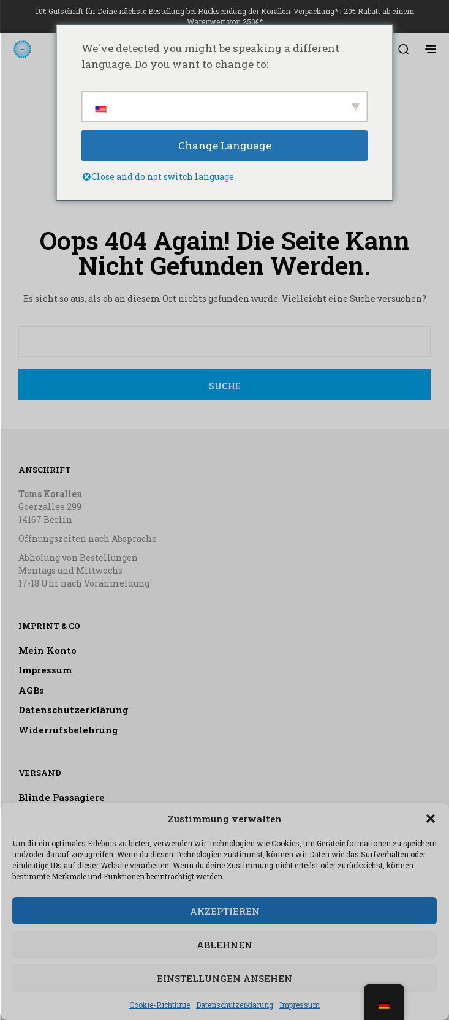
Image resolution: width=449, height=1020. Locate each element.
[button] (430, 818)
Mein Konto (47, 650)
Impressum (299, 1005)
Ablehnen (224, 945)
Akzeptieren (225, 911)
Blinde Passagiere (61, 797)
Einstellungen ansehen (224, 978)
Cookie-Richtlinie (159, 1005)
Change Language (224, 145)
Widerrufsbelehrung (68, 730)
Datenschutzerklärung (234, 1005)
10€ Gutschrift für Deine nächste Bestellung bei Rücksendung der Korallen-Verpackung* (187, 11)
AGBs (31, 690)
